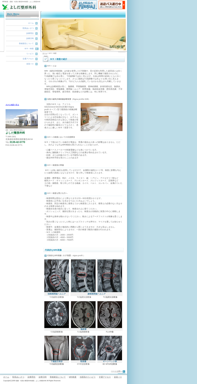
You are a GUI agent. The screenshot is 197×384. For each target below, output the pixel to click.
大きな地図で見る (12, 105)
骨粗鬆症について (26, 43)
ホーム (31, 23)
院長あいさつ (28, 28)
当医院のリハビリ (88, 377)
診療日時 (30, 38)
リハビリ (30, 54)
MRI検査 (72, 377)
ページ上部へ (116, 371)
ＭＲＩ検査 (29, 48)
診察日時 (43, 377)
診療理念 (30, 33)
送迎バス (30, 64)
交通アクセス (28, 59)
